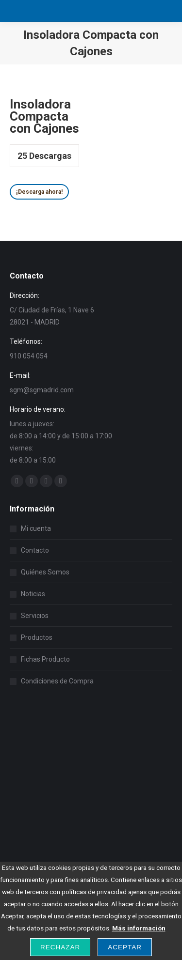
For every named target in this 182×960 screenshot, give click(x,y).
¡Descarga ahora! (39, 191)
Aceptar (125, 947)
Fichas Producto (45, 659)
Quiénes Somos (45, 572)
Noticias (33, 594)
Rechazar (60, 947)
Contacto (35, 550)
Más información (138, 928)
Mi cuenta (36, 528)
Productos (36, 637)
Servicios (35, 615)
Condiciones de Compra (57, 681)
